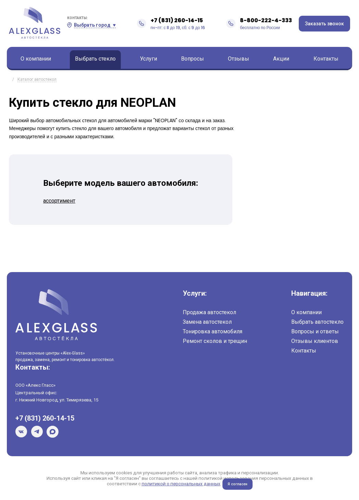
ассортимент (59, 200)
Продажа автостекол (209, 312)
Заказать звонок (324, 23)
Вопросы (192, 58)
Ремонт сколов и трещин (215, 341)
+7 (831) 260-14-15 (177, 20)
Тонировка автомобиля (212, 331)
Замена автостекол (207, 322)
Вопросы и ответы (315, 331)
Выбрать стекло (95, 58)
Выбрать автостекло (317, 322)
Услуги (148, 58)
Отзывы (238, 58)
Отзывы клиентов (314, 341)
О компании (36, 58)
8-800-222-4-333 (266, 20)
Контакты (325, 58)
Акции (281, 58)
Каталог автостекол (36, 79)
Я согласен (237, 484)
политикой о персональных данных (180, 483)
